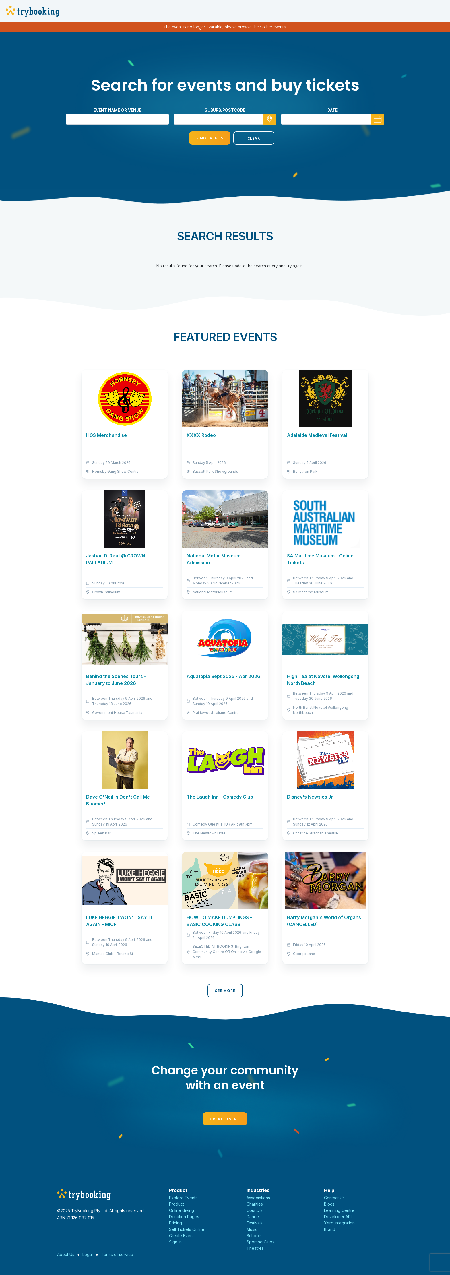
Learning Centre (339, 1210)
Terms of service (117, 1254)
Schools (254, 1235)
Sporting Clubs (260, 1241)
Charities (255, 1204)
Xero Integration (339, 1222)
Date (332, 110)
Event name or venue (117, 110)
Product (176, 1204)
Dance (253, 1216)
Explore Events (183, 1197)
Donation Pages (184, 1216)
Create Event (225, 1118)
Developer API (338, 1216)
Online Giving (181, 1210)
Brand (329, 1229)
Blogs (329, 1204)
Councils (255, 1210)
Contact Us (334, 1197)
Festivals (255, 1222)
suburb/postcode (225, 110)
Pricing (175, 1222)
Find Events (202, 138)
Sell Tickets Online (186, 1229)
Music (252, 1229)
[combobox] (225, 119)
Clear (247, 138)
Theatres (255, 1248)
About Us (65, 1254)
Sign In (175, 1241)
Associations (258, 1197)
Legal (87, 1254)
